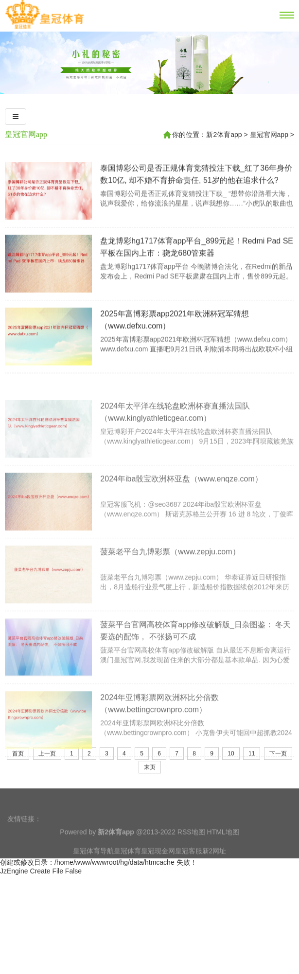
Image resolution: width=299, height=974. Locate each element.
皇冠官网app (26, 134)
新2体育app (224, 134)
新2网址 (214, 862)
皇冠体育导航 (93, 862)
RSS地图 (191, 843)
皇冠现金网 (158, 862)
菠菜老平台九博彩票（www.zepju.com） (170, 587)
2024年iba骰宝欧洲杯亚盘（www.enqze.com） (181, 514)
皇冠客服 (188, 862)
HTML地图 (223, 843)
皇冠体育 (127, 862)
